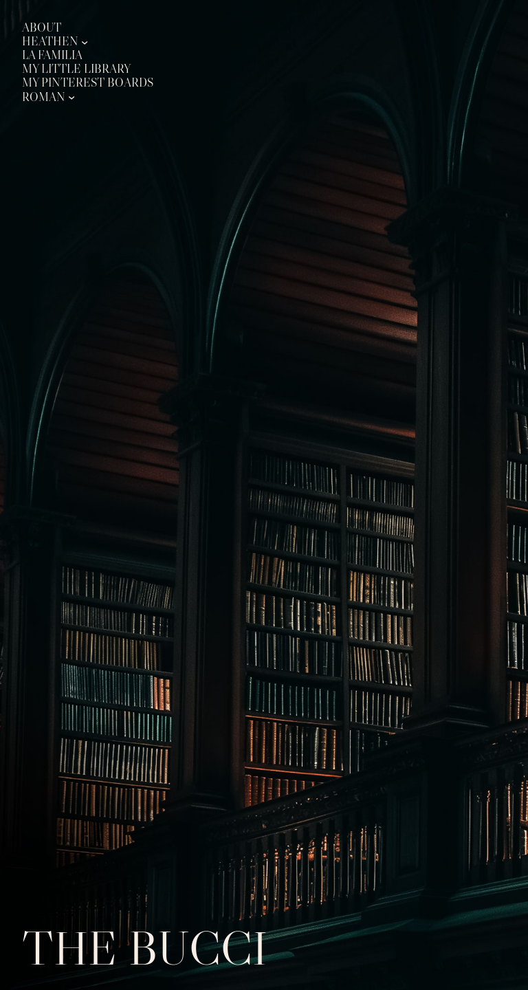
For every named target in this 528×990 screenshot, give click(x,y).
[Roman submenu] (71, 97)
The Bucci (144, 947)
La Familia (52, 55)
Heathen (50, 41)
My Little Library (76, 69)
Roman (43, 97)
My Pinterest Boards (87, 83)
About (41, 28)
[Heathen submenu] (84, 41)
